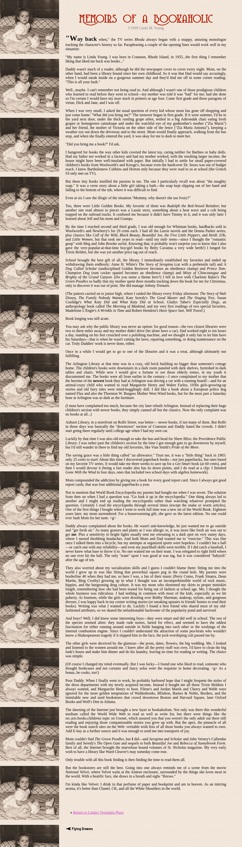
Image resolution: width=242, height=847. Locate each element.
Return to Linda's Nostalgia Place (98, 812)
